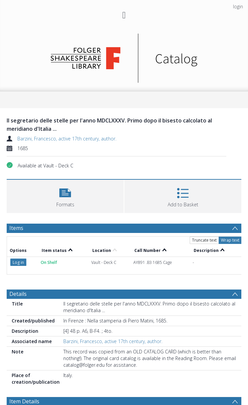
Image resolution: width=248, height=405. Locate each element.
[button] (65, 195)
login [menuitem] (238, 6)
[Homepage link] (124, 56)
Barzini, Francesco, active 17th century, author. (66, 138)
